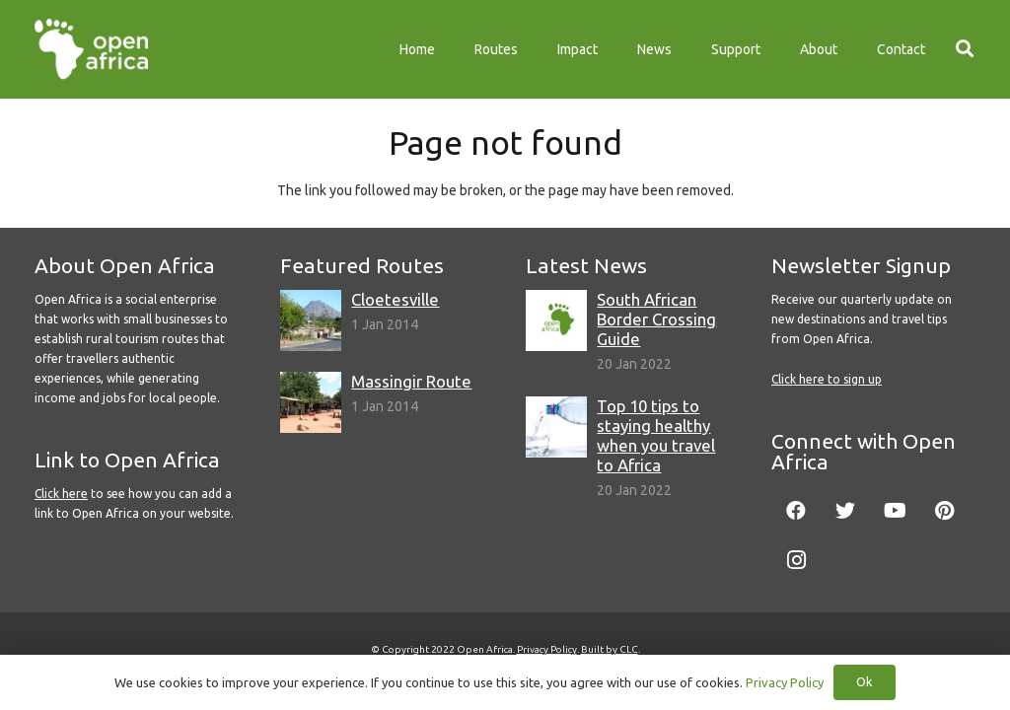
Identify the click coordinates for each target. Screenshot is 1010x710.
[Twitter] (845, 510)
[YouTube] (894, 510)
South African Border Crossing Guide (656, 319)
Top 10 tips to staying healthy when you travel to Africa (656, 435)
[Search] (964, 49)
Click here (61, 493)
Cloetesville (395, 299)
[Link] (91, 49)
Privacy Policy (547, 649)
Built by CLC (609, 649)
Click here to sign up (826, 379)
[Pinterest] (944, 510)
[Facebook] (796, 510)
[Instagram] (796, 560)
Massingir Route (411, 381)
